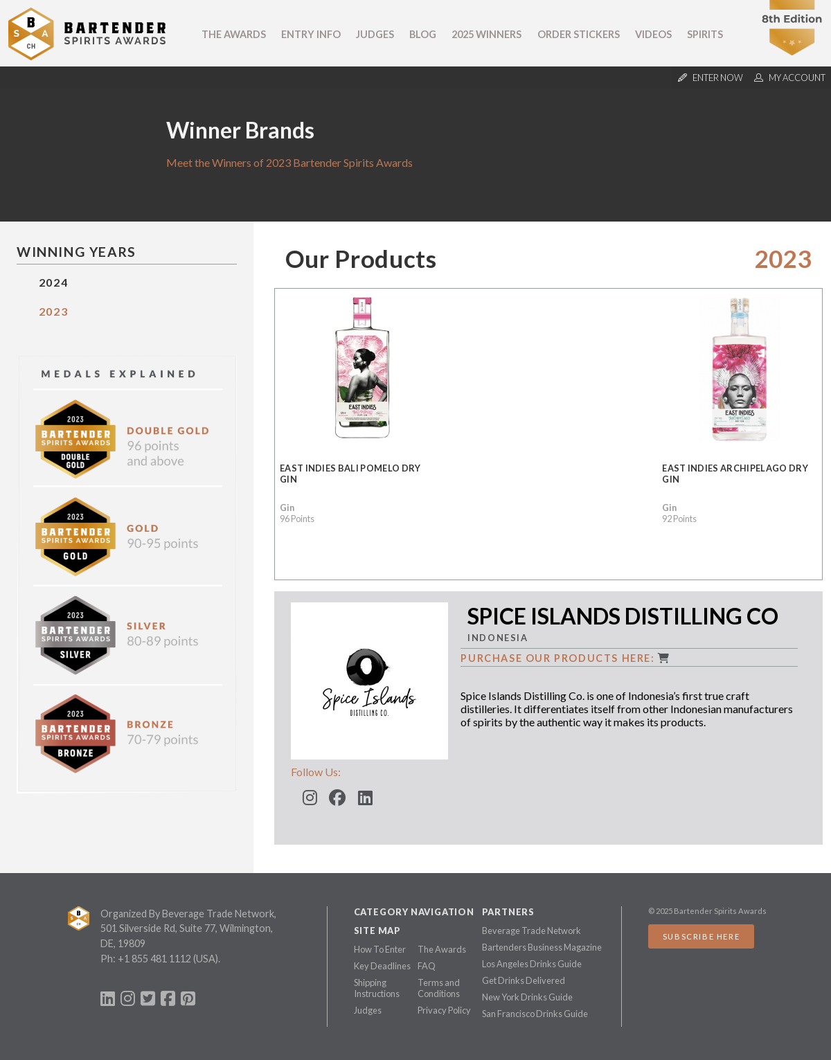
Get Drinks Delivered (523, 980)
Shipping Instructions (377, 988)
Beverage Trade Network (531, 930)
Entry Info (311, 34)
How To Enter (380, 949)
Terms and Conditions (439, 988)
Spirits (705, 34)
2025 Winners (486, 34)
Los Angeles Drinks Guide (532, 963)
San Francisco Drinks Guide (535, 1013)
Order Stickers (578, 34)
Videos (653, 34)
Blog (422, 34)
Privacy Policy (444, 1010)
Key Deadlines (382, 965)
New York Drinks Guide (527, 997)
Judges (375, 34)
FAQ (427, 965)
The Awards (234, 34)
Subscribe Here (701, 936)
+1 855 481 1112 (154, 958)
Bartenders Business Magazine (542, 947)
